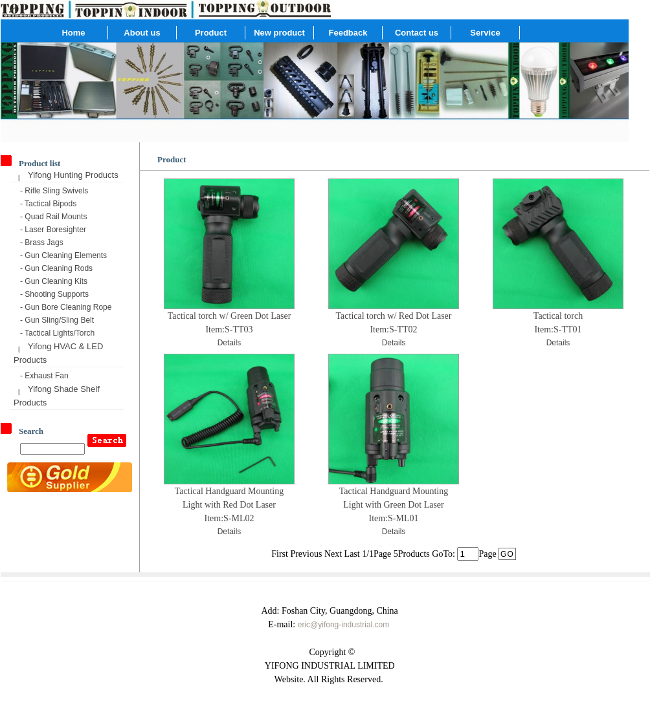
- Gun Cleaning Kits (53, 281)
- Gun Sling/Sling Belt (57, 320)
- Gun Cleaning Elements (63, 255)
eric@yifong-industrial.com (344, 624)
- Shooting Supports (54, 294)
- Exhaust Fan (44, 375)
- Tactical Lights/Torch (57, 333)
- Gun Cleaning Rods (56, 268)
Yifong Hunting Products (73, 175)
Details (229, 342)
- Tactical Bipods (48, 203)
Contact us (416, 33)
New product (279, 33)
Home (73, 33)
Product (211, 33)
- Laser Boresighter (53, 229)
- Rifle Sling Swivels (54, 190)
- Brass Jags (41, 242)
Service (485, 33)
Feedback (348, 33)
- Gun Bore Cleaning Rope (65, 307)
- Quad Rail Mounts (53, 216)
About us (142, 33)
